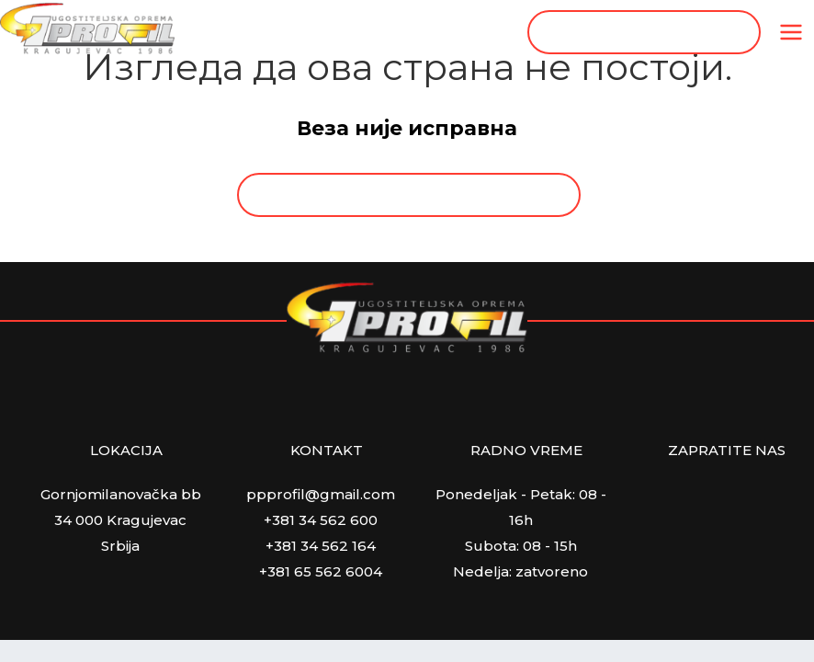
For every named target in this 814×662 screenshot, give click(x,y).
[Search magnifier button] (739, 32)
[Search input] (633, 32)
